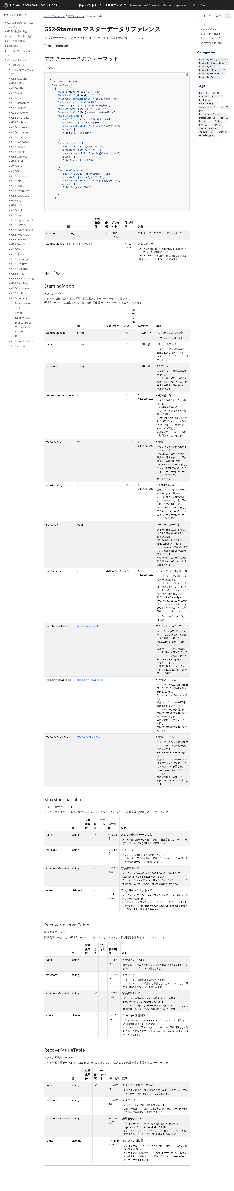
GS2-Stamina (76, 16)
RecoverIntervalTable (212, 38)
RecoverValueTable (211, 43)
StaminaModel (208, 29)
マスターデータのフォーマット (215, 18)
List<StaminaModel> (79, 243)
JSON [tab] (50, 68)
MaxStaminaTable (210, 34)
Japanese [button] (181, 5)
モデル (202, 25)
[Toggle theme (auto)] (194, 5)
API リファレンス (54, 16)
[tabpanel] (117, 141)
